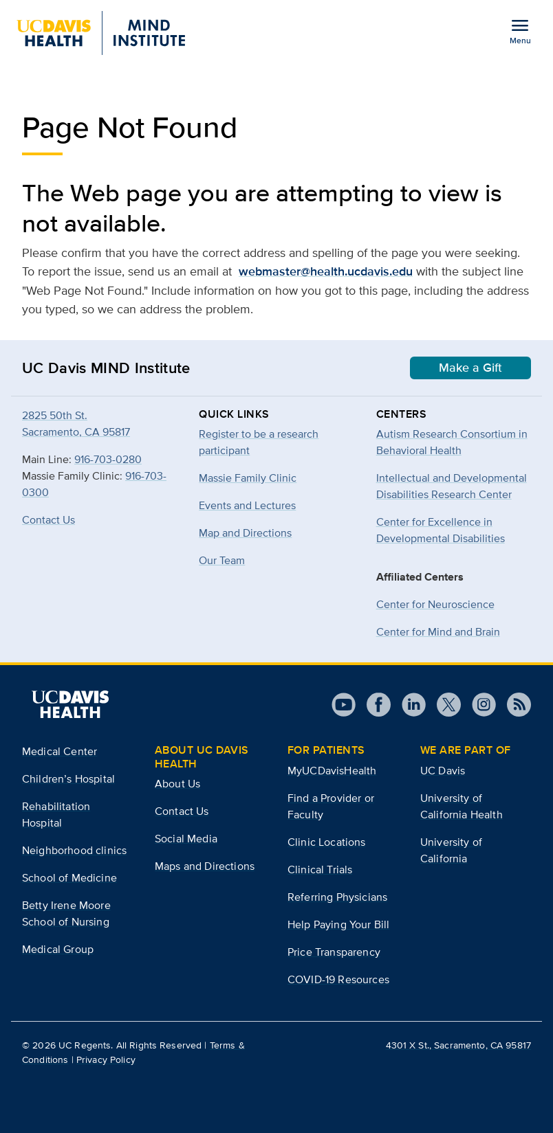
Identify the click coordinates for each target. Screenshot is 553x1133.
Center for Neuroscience (435, 604)
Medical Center (59, 751)
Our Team (222, 560)
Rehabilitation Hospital (56, 814)
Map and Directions (245, 533)
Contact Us (48, 520)
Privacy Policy (105, 1059)
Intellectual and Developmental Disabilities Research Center (451, 486)
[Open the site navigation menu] (520, 30)
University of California (451, 850)
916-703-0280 (108, 459)
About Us (177, 784)
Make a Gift (470, 368)
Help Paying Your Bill (338, 924)
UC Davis (442, 770)
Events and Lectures (247, 505)
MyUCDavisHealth (332, 770)
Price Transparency (334, 952)
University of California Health (461, 806)
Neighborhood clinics (74, 850)
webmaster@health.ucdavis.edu (326, 271)
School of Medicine (69, 878)
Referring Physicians (337, 897)
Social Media (186, 838)
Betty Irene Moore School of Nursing (66, 913)
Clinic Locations (327, 842)
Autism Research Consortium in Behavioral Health (452, 442)
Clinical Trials (320, 869)
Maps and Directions (204, 866)
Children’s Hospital (68, 779)
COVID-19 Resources (338, 979)
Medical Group (58, 949)
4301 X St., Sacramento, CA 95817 (458, 1045)
